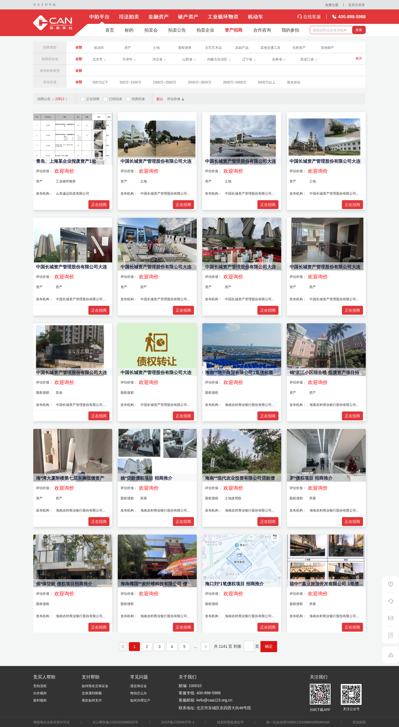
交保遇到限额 (92, 693)
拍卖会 (151, 30)
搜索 (358, 30)
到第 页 (246, 646)
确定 (269, 646)
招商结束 (135, 98)
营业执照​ (359, 722)
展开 (358, 58)
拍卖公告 (177, 30)
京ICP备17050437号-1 (177, 722)
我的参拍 (290, 30)
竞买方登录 (356, 4)
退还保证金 (138, 685)
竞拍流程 (40, 685)
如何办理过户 (140, 700)
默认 (160, 98)
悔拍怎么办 (138, 693)
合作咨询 (262, 30)
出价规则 (40, 693)
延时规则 (40, 700)
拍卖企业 (205, 30)
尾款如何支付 (92, 700)
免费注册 (331, 4)
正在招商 (90, 98)
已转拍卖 (112, 98)
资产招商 (233, 30)
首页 (109, 30)
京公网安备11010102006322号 (115, 722)
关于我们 (187, 677)
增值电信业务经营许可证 (51, 722)
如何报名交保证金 (95, 685)
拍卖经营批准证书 (230, 722)
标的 (129, 30)
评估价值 (176, 98)
